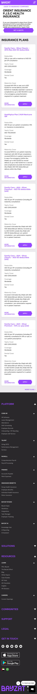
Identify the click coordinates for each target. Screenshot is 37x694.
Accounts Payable (7, 474)
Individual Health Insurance (10, 492)
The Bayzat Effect (7, 569)
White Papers (5, 575)
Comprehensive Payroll (8, 460)
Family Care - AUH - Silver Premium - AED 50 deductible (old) (17, 189)
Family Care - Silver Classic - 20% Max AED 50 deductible (17, 49)
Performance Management (9, 447)
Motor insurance (6, 495)
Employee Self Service (8, 434)
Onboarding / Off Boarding (9, 431)
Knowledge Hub (6, 527)
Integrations (5, 511)
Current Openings (7, 599)
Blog (2, 572)
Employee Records (7, 428)
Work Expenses (6, 476)
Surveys (4, 450)
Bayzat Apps (5, 506)
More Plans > (30, 390)
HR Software (5, 417)
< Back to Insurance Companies (16, 7)
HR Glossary (5, 588)
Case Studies (5, 578)
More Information (9, 104)
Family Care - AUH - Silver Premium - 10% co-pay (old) (16, 325)
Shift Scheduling (6, 425)
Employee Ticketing (7, 517)
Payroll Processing (7, 463)
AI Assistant (5, 533)
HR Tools (4, 580)
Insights (3, 586)
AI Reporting (5, 530)
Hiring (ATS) (5, 444)
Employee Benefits (7, 490)
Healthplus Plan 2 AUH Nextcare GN (18, 115)
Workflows (4, 508)
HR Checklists (5, 583)
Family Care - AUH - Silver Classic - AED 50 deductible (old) (16, 257)
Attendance (5, 423)
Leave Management (7, 420)
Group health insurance (8, 487)
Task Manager (5, 514)
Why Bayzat (5, 567)
